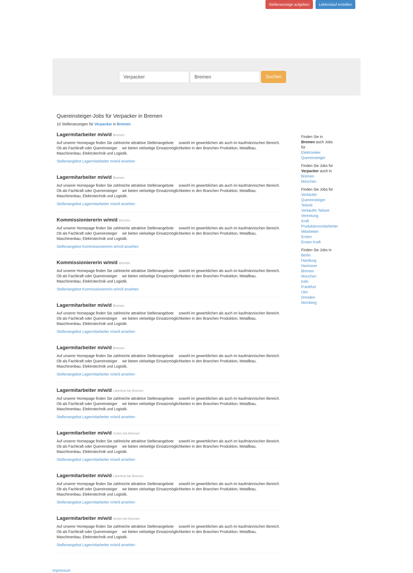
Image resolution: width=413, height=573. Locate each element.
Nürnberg (309, 302)
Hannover (309, 266)
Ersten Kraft (311, 242)
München (309, 181)
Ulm (304, 292)
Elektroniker (311, 152)
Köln (305, 281)
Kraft (305, 221)
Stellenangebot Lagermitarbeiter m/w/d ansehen (96, 161)
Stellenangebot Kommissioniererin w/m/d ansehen (98, 246)
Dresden (308, 297)
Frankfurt (308, 287)
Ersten (306, 237)
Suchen (274, 76)
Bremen (307, 176)
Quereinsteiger (313, 158)
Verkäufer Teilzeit (315, 210)
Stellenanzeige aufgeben (289, 4)
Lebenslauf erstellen (335, 4)
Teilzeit (307, 205)
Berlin (306, 255)
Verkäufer (309, 194)
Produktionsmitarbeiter (319, 226)
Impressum (61, 570)
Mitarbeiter (310, 231)
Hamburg (309, 260)
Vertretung (309, 216)
